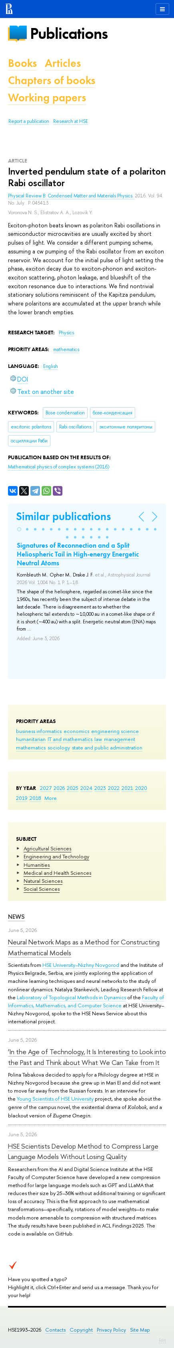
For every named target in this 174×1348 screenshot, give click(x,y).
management (119, 739)
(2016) (58, 467)
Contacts (55, 1329)
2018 (35, 798)
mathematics (31, 747)
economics (76, 731)
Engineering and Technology (56, 856)
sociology (59, 747)
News (16, 916)
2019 (22, 798)
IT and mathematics (70, 739)
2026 (59, 788)
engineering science (115, 731)
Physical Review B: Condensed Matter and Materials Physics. (71, 196)
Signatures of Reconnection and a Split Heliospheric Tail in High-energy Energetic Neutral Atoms (78, 554)
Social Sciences (42, 888)
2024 (86, 788)
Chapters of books (51, 80)
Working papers (47, 97)
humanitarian (31, 739)
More (50, 798)
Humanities (37, 864)
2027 (46, 788)
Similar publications (63, 516)
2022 (114, 788)
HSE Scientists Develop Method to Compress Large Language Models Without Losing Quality (83, 1151)
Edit (162, 1340)
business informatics (39, 731)
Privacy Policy (111, 1329)
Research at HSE (70, 121)
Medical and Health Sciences (57, 872)
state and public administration (107, 747)
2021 (127, 788)
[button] (19, 529)
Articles (63, 63)
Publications (69, 33)
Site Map (140, 1329)
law (98, 739)
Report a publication (28, 121)
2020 (141, 788)
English (50, 366)
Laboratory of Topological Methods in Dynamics (71, 997)
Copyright (81, 1329)
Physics (66, 332)
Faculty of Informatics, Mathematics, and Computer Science (86, 1001)
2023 (100, 788)
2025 (72, 788)
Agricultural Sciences (47, 848)
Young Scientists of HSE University (55, 1098)
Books (22, 63)
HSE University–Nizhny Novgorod (80, 964)
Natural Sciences (43, 880)
